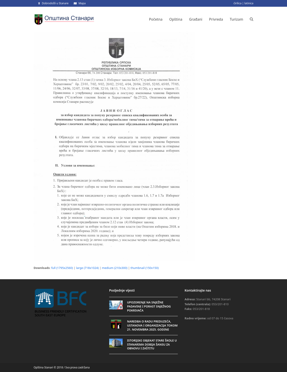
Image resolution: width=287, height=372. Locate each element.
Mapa (82, 3)
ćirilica (237, 3)
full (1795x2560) (62, 268)
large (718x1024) (87, 268)
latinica (248, 3)
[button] (251, 19)
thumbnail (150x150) (144, 268)
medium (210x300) (114, 268)
